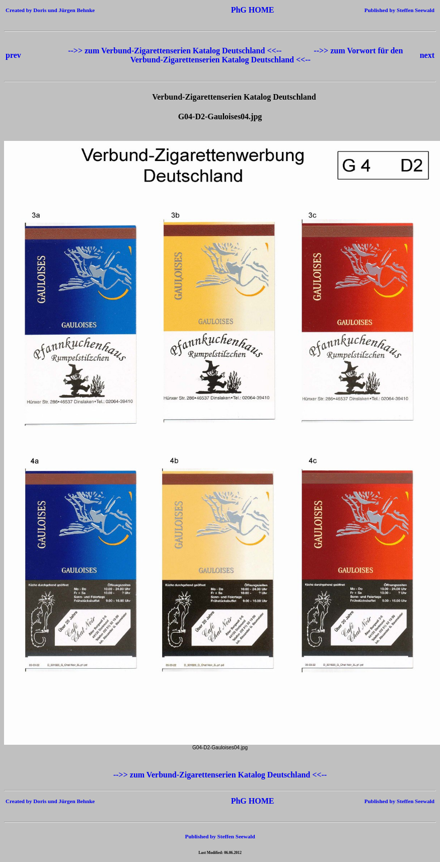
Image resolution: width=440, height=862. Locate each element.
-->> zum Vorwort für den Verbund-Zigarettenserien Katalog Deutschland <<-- (266, 55)
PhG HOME (237, 10)
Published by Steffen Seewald (399, 10)
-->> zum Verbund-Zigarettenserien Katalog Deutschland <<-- (175, 50)
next (427, 55)
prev (13, 55)
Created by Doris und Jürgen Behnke (50, 10)
